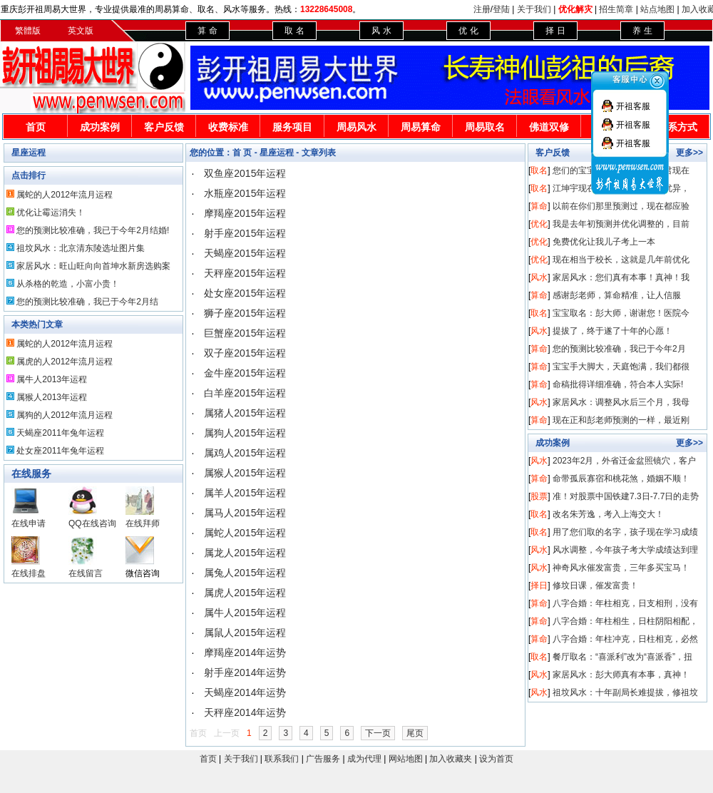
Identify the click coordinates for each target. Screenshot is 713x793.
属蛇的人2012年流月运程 (64, 195)
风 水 (381, 31)
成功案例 (100, 127)
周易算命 (421, 127)
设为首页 (496, 759)
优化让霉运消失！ (50, 213)
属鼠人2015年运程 (245, 632)
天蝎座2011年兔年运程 (60, 433)
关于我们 (534, 9)
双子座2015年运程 (245, 353)
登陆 (501, 9)
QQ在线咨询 (92, 523)
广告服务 (323, 759)
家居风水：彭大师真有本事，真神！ (621, 675)
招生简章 (616, 9)
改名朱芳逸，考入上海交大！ (608, 514)
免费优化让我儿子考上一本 (604, 242)
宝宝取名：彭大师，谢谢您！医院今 (621, 313)
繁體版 (28, 31)
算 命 (207, 31)
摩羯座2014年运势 (245, 652)
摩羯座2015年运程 (245, 213)
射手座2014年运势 (245, 672)
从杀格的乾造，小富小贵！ (67, 284)
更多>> (689, 153)
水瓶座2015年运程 (245, 193)
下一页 (378, 733)
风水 (539, 277)
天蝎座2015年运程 (245, 253)
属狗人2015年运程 (245, 433)
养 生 (642, 31)
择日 (539, 585)
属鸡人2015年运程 (245, 453)
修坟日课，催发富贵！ (595, 585)
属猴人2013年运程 (51, 397)
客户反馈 (164, 127)
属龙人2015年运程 (245, 552)
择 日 (555, 31)
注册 (482, 9)
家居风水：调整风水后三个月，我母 (621, 402)
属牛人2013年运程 (51, 379)
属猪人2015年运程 (245, 413)
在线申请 (28, 523)
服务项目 (292, 127)
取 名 (294, 31)
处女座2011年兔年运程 (60, 451)
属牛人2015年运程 (245, 612)
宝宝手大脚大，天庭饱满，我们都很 (621, 367)
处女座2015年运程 (245, 293)
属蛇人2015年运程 (245, 532)
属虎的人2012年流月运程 (64, 362)
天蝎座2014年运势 (245, 692)
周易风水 (356, 127)
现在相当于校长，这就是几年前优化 (621, 260)
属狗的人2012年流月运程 (64, 415)
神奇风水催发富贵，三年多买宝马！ (621, 568)
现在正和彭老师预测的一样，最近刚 (621, 420)
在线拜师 (142, 523)
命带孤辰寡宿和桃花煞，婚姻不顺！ (621, 479)
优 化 (468, 31)
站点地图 (657, 9)
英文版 (80, 31)
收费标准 (228, 127)
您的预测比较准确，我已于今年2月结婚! (92, 230)
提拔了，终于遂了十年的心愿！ (612, 331)
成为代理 (364, 759)
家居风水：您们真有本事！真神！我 (621, 277)
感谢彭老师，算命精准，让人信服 (617, 295)
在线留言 (85, 573)
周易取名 (485, 127)
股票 (539, 496)
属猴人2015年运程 (245, 473)
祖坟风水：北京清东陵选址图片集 (80, 248)
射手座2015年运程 (245, 233)
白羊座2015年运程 (245, 393)
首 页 (242, 153)
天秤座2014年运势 (245, 712)
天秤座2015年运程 (245, 273)
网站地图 (406, 759)
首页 (36, 127)
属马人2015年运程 (245, 512)
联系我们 (282, 759)
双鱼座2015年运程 (245, 173)
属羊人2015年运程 (245, 492)
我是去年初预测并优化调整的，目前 (621, 224)
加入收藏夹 (450, 759)
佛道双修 (549, 127)
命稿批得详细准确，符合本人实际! (618, 384)
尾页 (415, 733)
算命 (539, 206)
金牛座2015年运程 (245, 373)
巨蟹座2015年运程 (245, 333)
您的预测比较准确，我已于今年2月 (619, 349)
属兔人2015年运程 (245, 572)
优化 (539, 224)
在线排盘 (28, 573)
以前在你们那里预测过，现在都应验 (621, 206)
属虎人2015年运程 (245, 592)
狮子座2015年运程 (245, 313)
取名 (539, 170)
